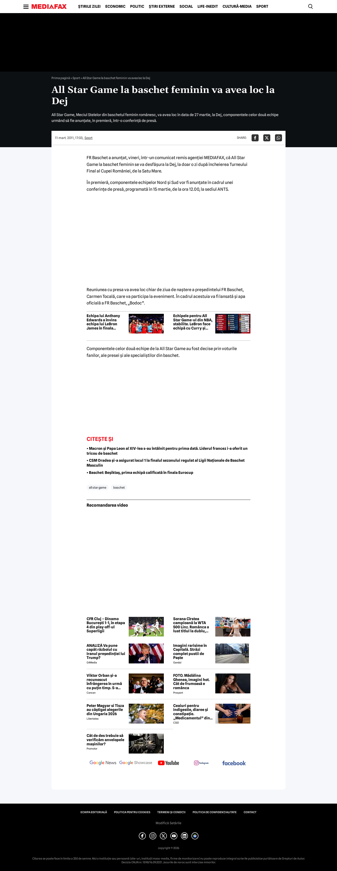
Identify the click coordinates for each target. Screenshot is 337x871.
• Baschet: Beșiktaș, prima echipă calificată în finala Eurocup (140, 472)
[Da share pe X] (266, 137)
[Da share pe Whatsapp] (278, 137)
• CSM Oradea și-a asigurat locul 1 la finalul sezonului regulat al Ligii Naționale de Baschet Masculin (166, 463)
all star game (97, 487)
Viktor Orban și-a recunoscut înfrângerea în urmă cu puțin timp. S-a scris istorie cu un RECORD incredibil (104, 681)
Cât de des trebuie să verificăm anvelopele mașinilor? (105, 740)
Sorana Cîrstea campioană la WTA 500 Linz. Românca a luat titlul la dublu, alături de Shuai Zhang (191, 625)
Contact (250, 812)
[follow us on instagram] (201, 763)
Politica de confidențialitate (215, 812)
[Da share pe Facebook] (255, 137)
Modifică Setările (168, 823)
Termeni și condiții (171, 812)
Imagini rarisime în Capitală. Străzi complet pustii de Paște (190, 652)
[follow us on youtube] (168, 763)
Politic (137, 6)
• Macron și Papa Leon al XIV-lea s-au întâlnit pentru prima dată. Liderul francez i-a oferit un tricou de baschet (167, 451)
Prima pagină (60, 78)
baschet (119, 487)
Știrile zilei (89, 6)
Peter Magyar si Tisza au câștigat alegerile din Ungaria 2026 (105, 710)
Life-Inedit (208, 6)
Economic (115, 6)
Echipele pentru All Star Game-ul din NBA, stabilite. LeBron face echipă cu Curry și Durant (192, 322)
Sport (262, 6)
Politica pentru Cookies (132, 812)
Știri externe (162, 6)
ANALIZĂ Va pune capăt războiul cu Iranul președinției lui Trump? (106, 652)
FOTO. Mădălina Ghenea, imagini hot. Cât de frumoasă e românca (191, 681)
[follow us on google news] (103, 763)
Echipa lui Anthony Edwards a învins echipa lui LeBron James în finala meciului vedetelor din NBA (103, 322)
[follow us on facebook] (234, 763)
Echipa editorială (94, 812)
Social (186, 6)
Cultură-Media (237, 6)
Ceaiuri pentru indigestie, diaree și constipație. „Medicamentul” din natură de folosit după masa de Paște (192, 712)
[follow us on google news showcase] (135, 763)
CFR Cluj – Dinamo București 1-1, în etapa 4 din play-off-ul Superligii (106, 625)
